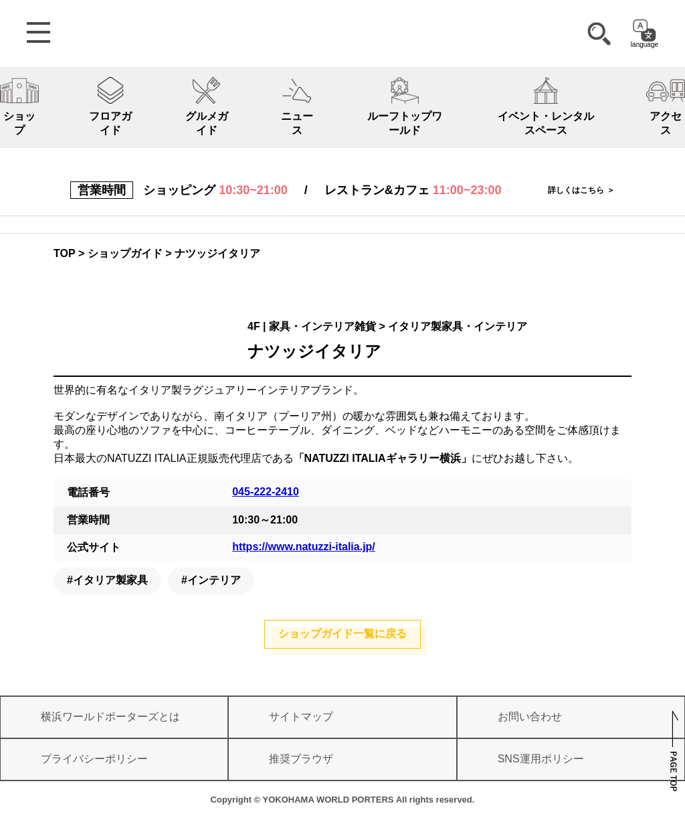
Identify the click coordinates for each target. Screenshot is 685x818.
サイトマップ (301, 716)
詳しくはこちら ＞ (581, 190)
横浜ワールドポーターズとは (110, 716)
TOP (65, 253)
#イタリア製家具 (107, 580)
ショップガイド (125, 253)
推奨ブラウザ (301, 758)
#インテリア (211, 580)
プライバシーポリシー (94, 758)
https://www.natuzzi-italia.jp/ (303, 546)
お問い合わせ (530, 716)
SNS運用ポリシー (541, 758)
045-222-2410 (265, 491)
